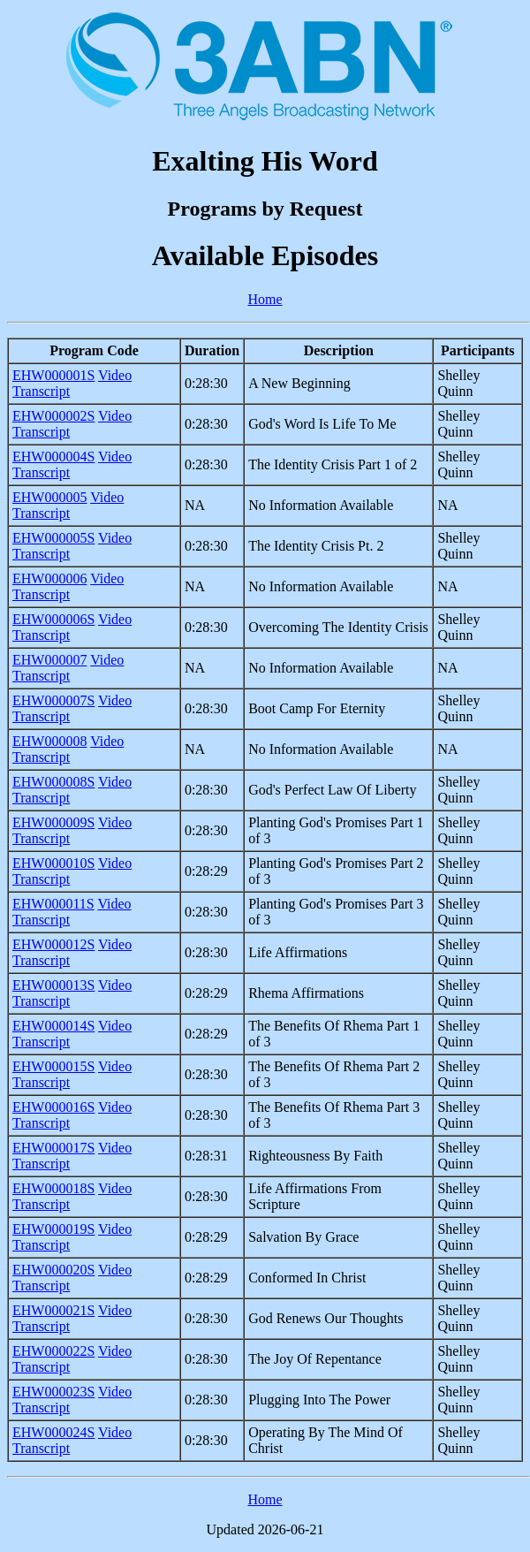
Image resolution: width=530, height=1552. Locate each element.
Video (115, 375)
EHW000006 (49, 578)
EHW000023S (53, 1391)
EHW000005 (49, 497)
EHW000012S (53, 944)
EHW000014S (53, 1025)
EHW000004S (53, 456)
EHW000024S (53, 1432)
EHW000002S (53, 415)
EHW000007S (53, 700)
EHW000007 (49, 659)
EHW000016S (53, 1107)
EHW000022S (53, 1350)
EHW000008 (49, 741)
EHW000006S (53, 619)
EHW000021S (53, 1310)
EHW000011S (53, 903)
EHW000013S (53, 985)
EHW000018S (53, 1188)
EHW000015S (53, 1066)
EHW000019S (53, 1228)
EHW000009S (53, 822)
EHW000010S (53, 863)
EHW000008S (53, 781)
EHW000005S (53, 537)
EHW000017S (53, 1147)
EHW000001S (53, 375)
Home (264, 299)
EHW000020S (53, 1269)
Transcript (41, 391)
